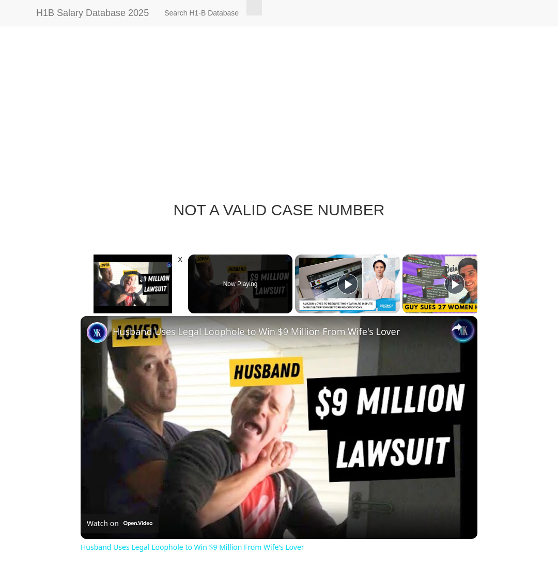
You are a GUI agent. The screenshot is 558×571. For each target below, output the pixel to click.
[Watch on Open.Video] (120, 523)
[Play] (347, 284)
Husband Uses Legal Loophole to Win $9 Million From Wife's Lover (256, 331)
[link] (97, 332)
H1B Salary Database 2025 (92, 13)
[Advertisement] (279, 118)
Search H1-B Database (201, 13)
